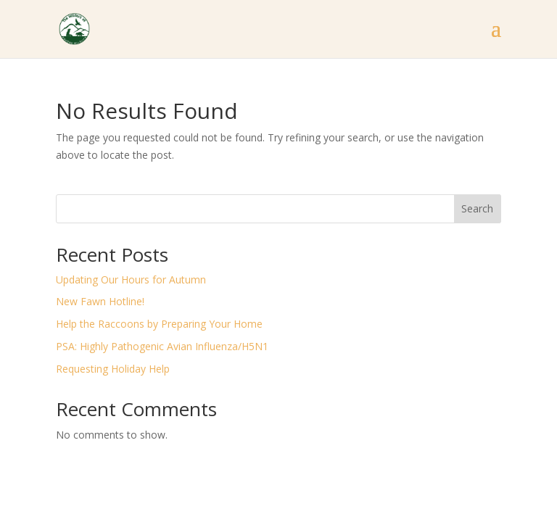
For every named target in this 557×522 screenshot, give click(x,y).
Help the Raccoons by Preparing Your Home (159, 324)
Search (477, 208)
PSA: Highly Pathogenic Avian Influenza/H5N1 (162, 346)
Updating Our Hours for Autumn (131, 279)
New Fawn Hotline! (100, 301)
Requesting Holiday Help (113, 369)
